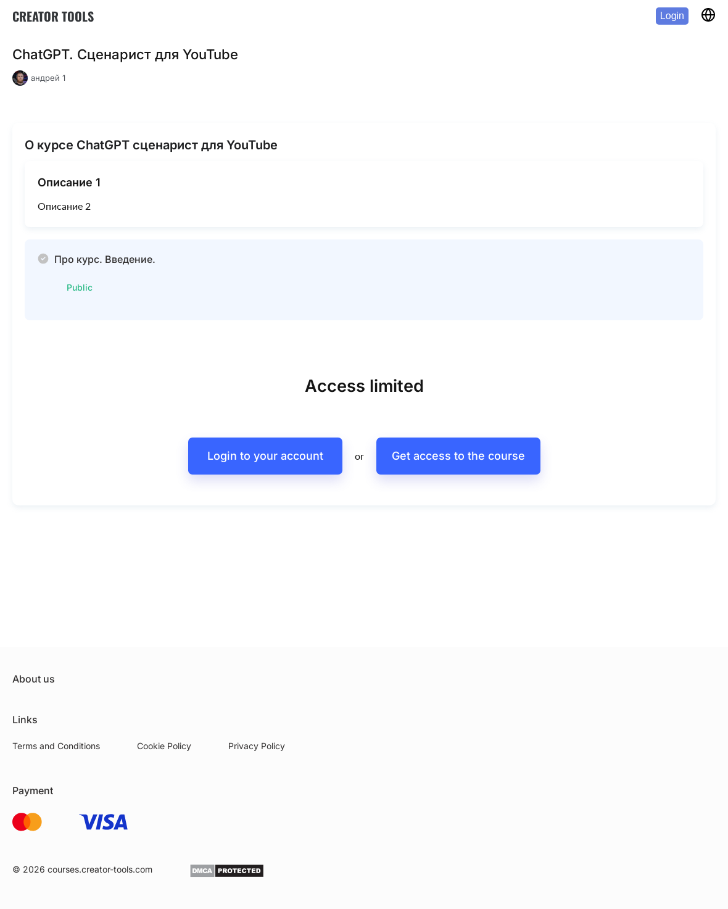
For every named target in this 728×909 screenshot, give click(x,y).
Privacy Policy (256, 746)
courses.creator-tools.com (100, 869)
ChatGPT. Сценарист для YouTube (125, 54)
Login (672, 15)
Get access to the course (458, 455)
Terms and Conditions (56, 746)
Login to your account (265, 455)
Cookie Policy (164, 746)
